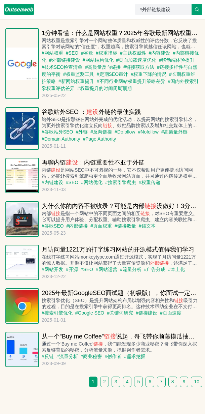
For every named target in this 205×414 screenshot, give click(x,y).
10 (196, 381)
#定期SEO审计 (112, 74)
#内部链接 (77, 226)
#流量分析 (130, 269)
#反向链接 (101, 132)
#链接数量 (125, 226)
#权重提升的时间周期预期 (104, 88)
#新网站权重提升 (76, 81)
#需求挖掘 (135, 356)
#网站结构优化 (98, 60)
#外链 (82, 132)
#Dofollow (125, 132)
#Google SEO (89, 313)
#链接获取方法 (138, 67)
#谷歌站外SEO (57, 132)
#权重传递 (149, 182)
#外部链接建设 (64, 60)
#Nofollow (148, 132)
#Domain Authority (61, 139)
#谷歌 (87, 53)
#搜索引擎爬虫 (120, 182)
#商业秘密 (91, 356)
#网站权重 (52, 53)
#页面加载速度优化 (136, 60)
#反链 (48, 356)
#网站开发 (52, 269)
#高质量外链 (174, 132)
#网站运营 (106, 269)
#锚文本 (147, 226)
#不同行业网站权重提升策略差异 (131, 81)
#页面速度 (170, 313)
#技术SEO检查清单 (62, 67)
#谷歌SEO (53, 226)
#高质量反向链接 (103, 67)
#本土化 (176, 269)
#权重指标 (106, 53)
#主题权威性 (133, 53)
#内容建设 (159, 53)
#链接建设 (146, 313)
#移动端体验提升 (177, 60)
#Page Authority (99, 139)
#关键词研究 (120, 313)
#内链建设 (52, 182)
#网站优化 (91, 182)
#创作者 (113, 356)
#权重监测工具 (78, 74)
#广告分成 (155, 269)
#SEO (72, 53)
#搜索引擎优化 (57, 313)
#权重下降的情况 (148, 74)
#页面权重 (101, 226)
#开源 (72, 269)
